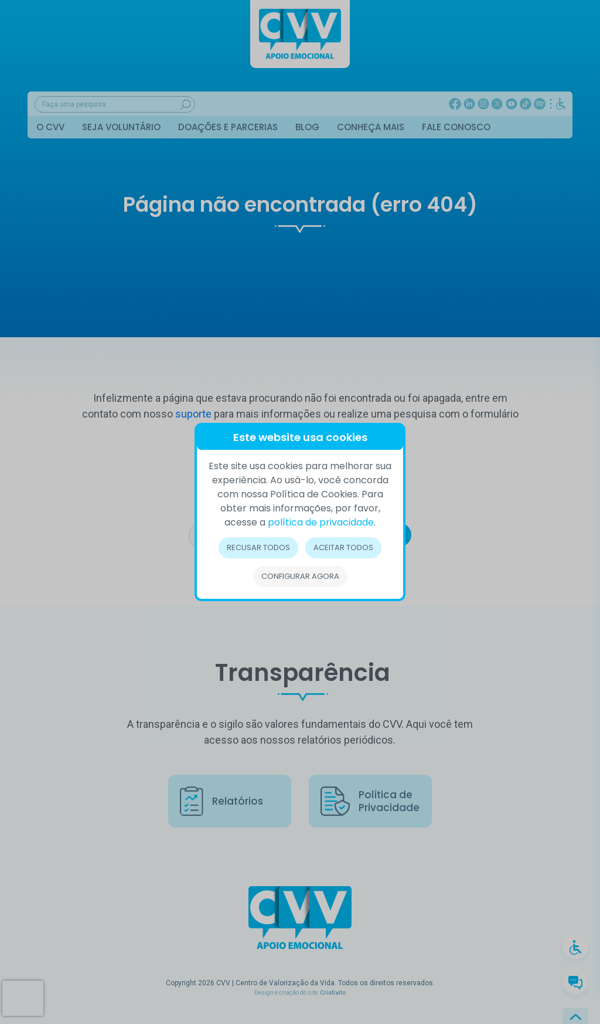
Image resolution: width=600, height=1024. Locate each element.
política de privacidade (321, 522)
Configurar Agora (300, 576)
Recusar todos (258, 547)
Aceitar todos (343, 547)
